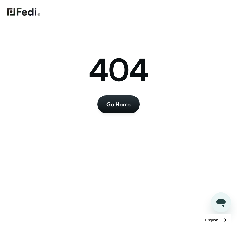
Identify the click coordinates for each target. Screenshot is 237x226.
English (211, 220)
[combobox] (216, 220)
